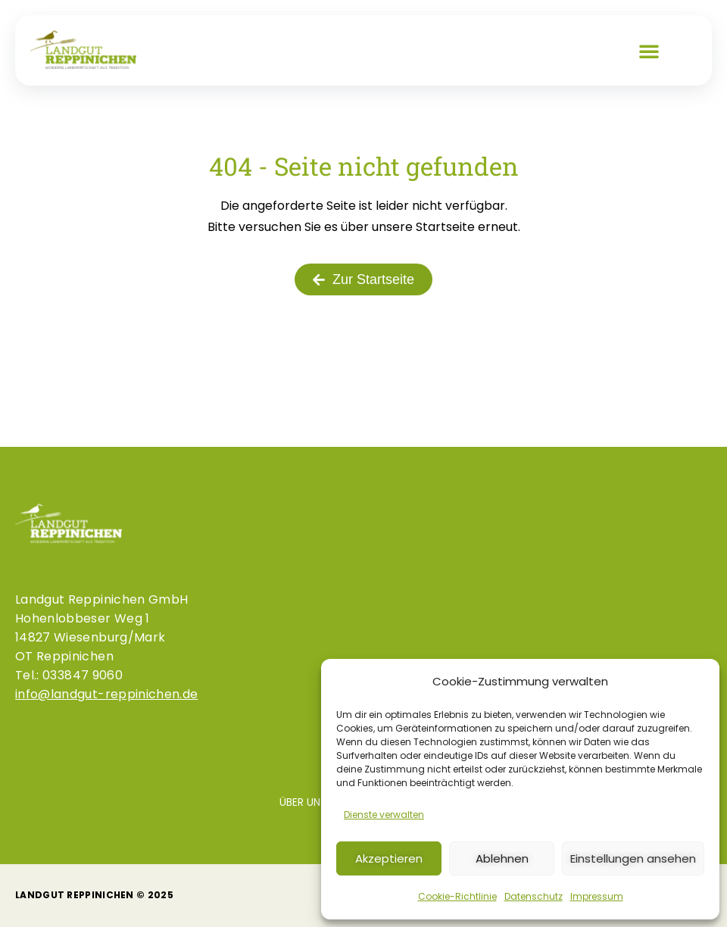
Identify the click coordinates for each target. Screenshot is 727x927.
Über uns (302, 802)
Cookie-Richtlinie (457, 896)
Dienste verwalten (384, 814)
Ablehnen (502, 858)
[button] (649, 51)
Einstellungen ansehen (633, 858)
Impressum (596, 896)
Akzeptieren (389, 858)
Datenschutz (533, 896)
